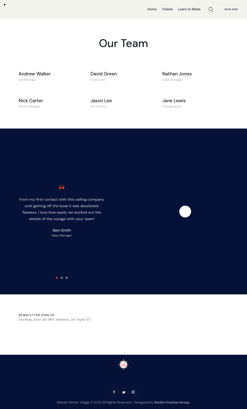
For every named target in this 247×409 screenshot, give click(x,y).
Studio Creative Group (171, 402)
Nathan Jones (177, 74)
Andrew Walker (35, 74)
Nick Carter (31, 101)
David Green (103, 74)
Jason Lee (101, 101)
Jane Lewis (174, 101)
